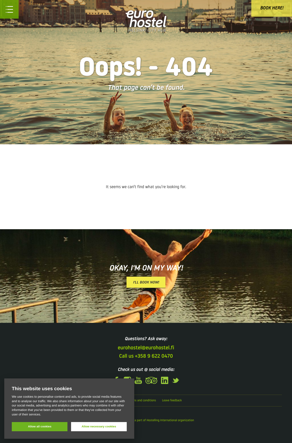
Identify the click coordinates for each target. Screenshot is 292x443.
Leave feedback (172, 400)
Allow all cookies (39, 426)
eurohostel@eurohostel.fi (146, 348)
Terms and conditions (142, 400)
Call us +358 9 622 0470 (146, 356)
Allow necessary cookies (99, 426)
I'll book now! (146, 283)
